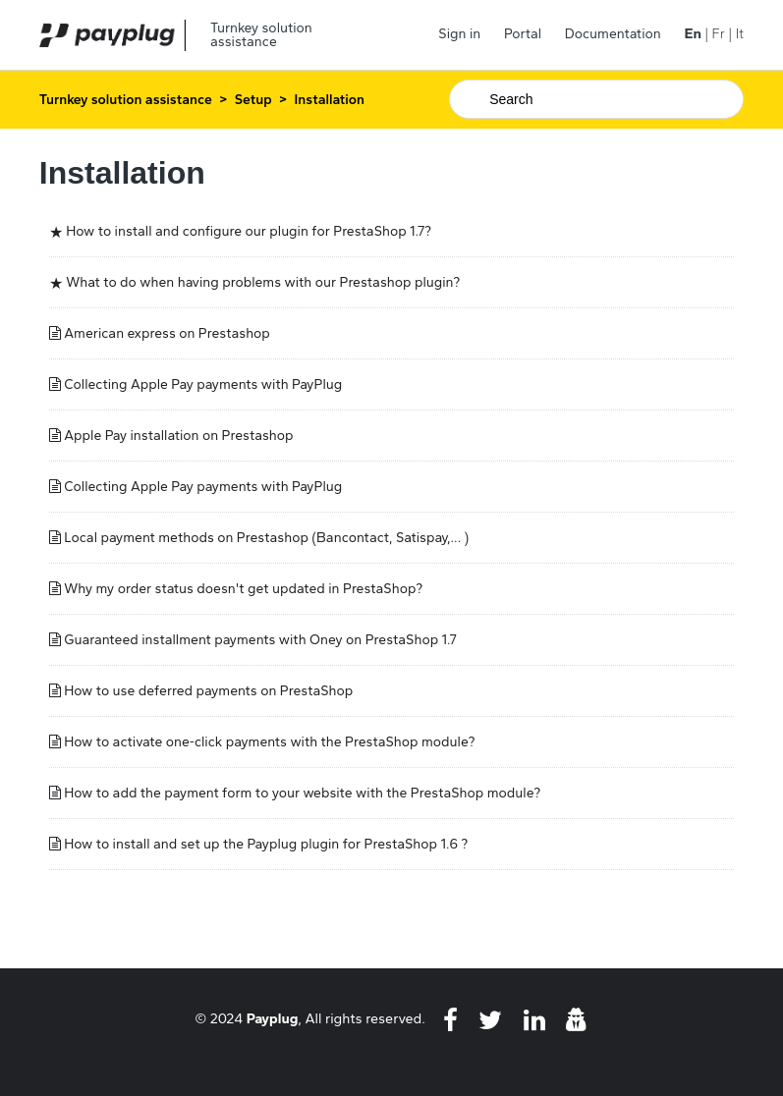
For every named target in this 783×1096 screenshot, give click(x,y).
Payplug (273, 1018)
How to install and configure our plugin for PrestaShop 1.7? (248, 231)
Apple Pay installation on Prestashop (178, 435)
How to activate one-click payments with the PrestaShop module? (269, 742)
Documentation (613, 34)
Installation (329, 99)
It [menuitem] (740, 34)
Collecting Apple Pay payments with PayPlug (203, 384)
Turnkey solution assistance (125, 99)
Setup (253, 99)
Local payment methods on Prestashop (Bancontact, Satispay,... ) (266, 537)
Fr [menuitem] (718, 34)
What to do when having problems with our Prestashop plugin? (263, 282)
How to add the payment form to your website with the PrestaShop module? (302, 793)
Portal (522, 34)
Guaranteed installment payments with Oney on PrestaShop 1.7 (260, 639)
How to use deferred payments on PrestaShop (208, 691)
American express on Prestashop (167, 333)
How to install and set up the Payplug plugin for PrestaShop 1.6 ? (266, 844)
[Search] (596, 99)
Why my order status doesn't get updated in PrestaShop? (243, 588)
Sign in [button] (459, 34)
